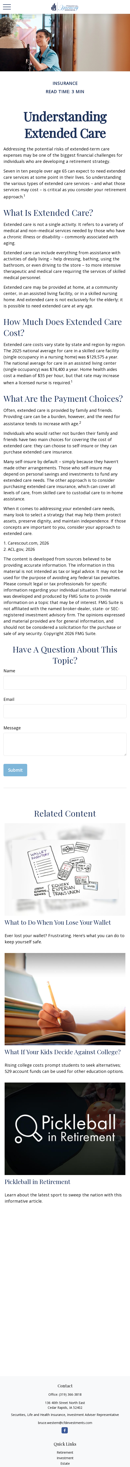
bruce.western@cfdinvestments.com (65, 1423)
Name (9, 670)
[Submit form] (15, 770)
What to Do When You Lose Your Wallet (58, 922)
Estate (65, 1463)
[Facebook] (65, 1430)
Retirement (65, 1452)
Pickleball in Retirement (37, 1181)
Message (12, 728)
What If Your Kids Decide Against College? (63, 1052)
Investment (65, 1458)
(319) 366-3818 (70, 1394)
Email (8, 699)
